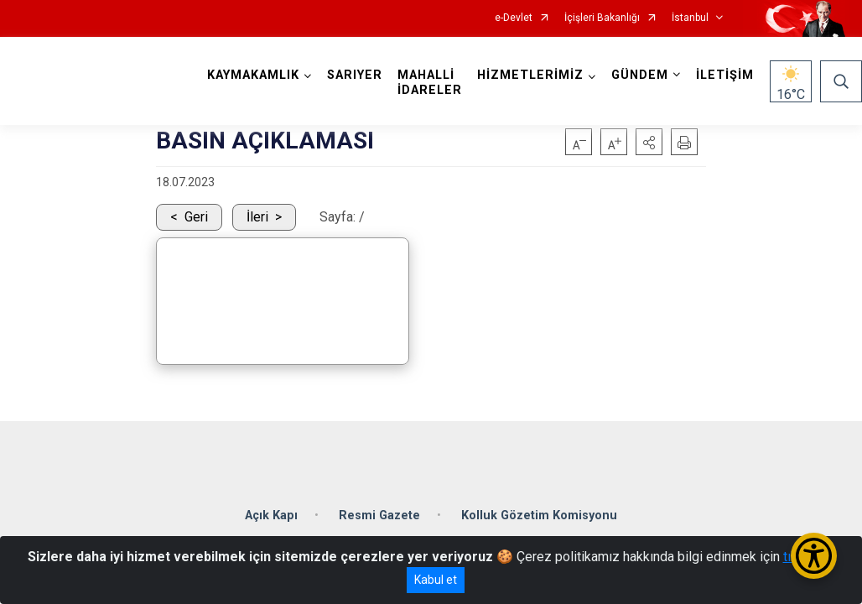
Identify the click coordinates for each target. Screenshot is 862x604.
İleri (257, 217)
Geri (196, 217)
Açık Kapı (271, 515)
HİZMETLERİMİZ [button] (530, 75)
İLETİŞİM (725, 75)
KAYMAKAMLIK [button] (253, 75)
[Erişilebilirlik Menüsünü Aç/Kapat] (814, 556)
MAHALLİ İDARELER (429, 82)
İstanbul (690, 18)
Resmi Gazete (379, 515)
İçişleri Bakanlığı (602, 18)
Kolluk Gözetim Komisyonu (539, 515)
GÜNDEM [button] (639, 75)
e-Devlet (513, 18)
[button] (649, 141)
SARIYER (354, 75)
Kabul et (435, 579)
